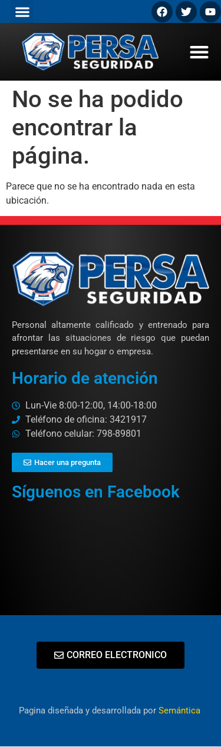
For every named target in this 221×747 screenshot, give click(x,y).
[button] (22, 11)
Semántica (181, 710)
